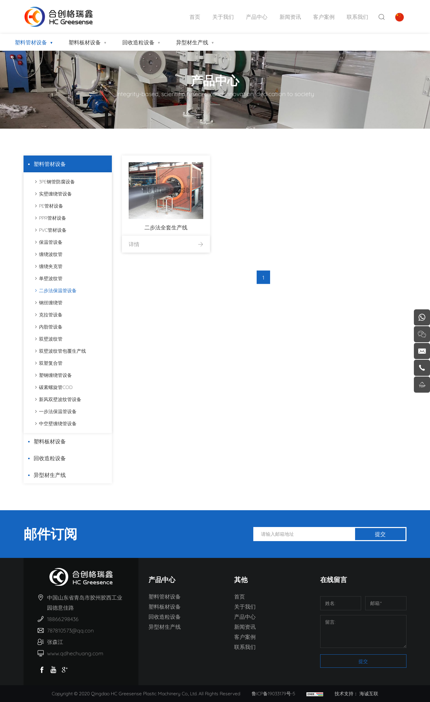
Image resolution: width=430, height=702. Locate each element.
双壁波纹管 (49, 339)
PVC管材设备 (52, 230)
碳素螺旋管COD (55, 387)
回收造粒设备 (138, 42)
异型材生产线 (192, 42)
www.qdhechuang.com (75, 653)
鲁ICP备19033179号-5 (273, 694)
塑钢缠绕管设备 (54, 375)
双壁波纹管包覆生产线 (61, 351)
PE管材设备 (50, 206)
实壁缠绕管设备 (54, 194)
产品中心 (256, 16)
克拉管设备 (49, 315)
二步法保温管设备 (57, 291)
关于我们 (223, 16)
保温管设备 (49, 242)
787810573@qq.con (70, 630)
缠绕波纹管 (49, 254)
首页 (194, 16)
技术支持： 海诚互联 (356, 694)
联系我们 (357, 16)
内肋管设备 (49, 327)
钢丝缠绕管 (49, 303)
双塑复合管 (49, 363)
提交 (380, 534)
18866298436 (63, 619)
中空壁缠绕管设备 (57, 424)
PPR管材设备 (51, 218)
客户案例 (324, 16)
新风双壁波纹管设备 (59, 399)
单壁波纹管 (49, 278)
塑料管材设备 (31, 42)
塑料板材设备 (85, 42)
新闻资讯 (290, 16)
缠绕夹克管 (49, 266)
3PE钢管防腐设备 (56, 182)
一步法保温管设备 (57, 411)
